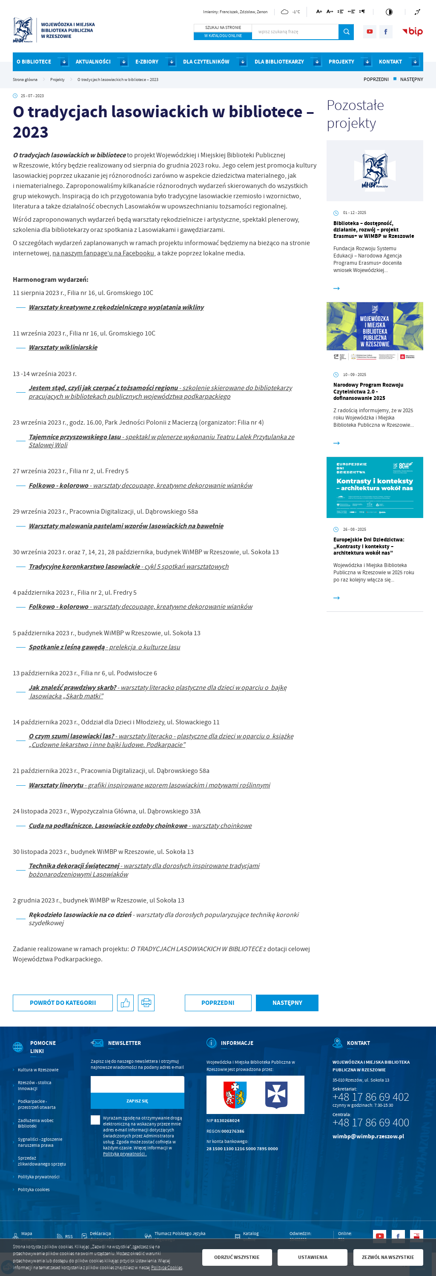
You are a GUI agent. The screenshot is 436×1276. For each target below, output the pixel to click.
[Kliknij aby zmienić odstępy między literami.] (330, 13)
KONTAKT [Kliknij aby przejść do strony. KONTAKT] (390, 61)
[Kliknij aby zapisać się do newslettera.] (137, 1101)
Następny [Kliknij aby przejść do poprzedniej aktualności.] (411, 80)
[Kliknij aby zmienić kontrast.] (389, 12)
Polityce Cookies (166, 1267)
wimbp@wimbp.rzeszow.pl (368, 1136)
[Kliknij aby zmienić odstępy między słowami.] (352, 13)
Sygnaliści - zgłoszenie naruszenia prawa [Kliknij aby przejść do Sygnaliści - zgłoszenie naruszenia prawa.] (40, 1142)
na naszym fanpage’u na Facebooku (103, 253)
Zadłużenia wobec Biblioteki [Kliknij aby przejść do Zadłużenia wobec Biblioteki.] (36, 1123)
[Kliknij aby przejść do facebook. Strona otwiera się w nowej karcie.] (386, 31)
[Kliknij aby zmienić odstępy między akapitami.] (362, 13)
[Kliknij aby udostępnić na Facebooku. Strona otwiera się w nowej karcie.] (125, 1003)
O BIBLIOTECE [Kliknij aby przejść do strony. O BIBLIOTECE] (34, 61)
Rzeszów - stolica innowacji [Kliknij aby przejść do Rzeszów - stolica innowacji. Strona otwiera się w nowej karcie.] (35, 1085)
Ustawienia (312, 1257)
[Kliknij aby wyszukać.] (346, 32)
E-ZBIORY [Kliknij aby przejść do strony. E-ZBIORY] (146, 61)
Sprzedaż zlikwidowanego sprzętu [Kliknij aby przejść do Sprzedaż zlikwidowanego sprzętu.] (42, 1161)
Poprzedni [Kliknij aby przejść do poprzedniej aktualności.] (376, 80)
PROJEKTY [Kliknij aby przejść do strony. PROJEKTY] (341, 61)
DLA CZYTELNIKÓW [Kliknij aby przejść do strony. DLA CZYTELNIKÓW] (206, 61)
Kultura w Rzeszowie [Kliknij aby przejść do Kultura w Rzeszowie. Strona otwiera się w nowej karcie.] (38, 1070)
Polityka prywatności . (125, 1154)
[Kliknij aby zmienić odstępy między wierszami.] (340, 13)
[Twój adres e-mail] (124, 1084)
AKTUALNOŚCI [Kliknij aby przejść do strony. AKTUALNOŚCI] (93, 61)
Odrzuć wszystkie (237, 1257)
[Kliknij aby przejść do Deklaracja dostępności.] (109, 1237)
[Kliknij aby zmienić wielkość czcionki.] (319, 13)
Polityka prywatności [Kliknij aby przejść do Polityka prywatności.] (39, 1177)
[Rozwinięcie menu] (40, 1053)
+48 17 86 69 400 (371, 1122)
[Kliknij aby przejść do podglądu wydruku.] (146, 1003)
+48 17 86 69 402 (371, 1097)
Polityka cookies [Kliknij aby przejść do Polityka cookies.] (34, 1189)
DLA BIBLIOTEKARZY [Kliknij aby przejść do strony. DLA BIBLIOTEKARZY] (279, 61)
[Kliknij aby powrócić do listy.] (394, 80)
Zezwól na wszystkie (388, 1257)
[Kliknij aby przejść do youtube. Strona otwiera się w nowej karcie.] (369, 31)
